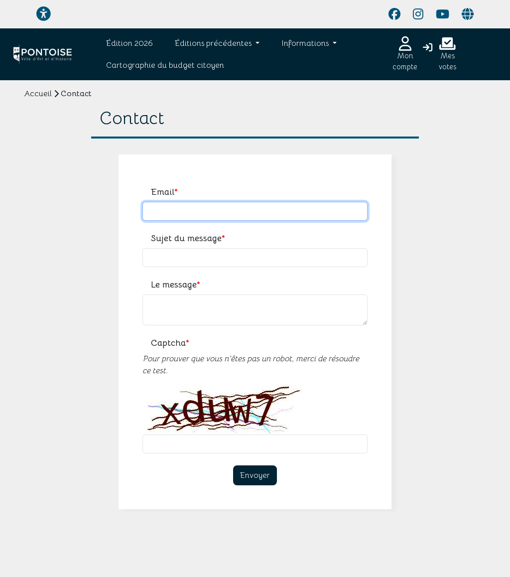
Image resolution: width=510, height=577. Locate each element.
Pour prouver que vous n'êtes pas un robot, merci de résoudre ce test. (250, 365)
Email (164, 192)
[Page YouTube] (442, 14)
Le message (175, 285)
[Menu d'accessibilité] (43, 14)
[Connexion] (427, 48)
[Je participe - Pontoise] (42, 54)
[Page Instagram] (418, 14)
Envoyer (255, 475)
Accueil (38, 94)
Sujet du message (188, 238)
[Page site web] (467, 14)
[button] (215, 43)
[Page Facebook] (394, 14)
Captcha (170, 343)
